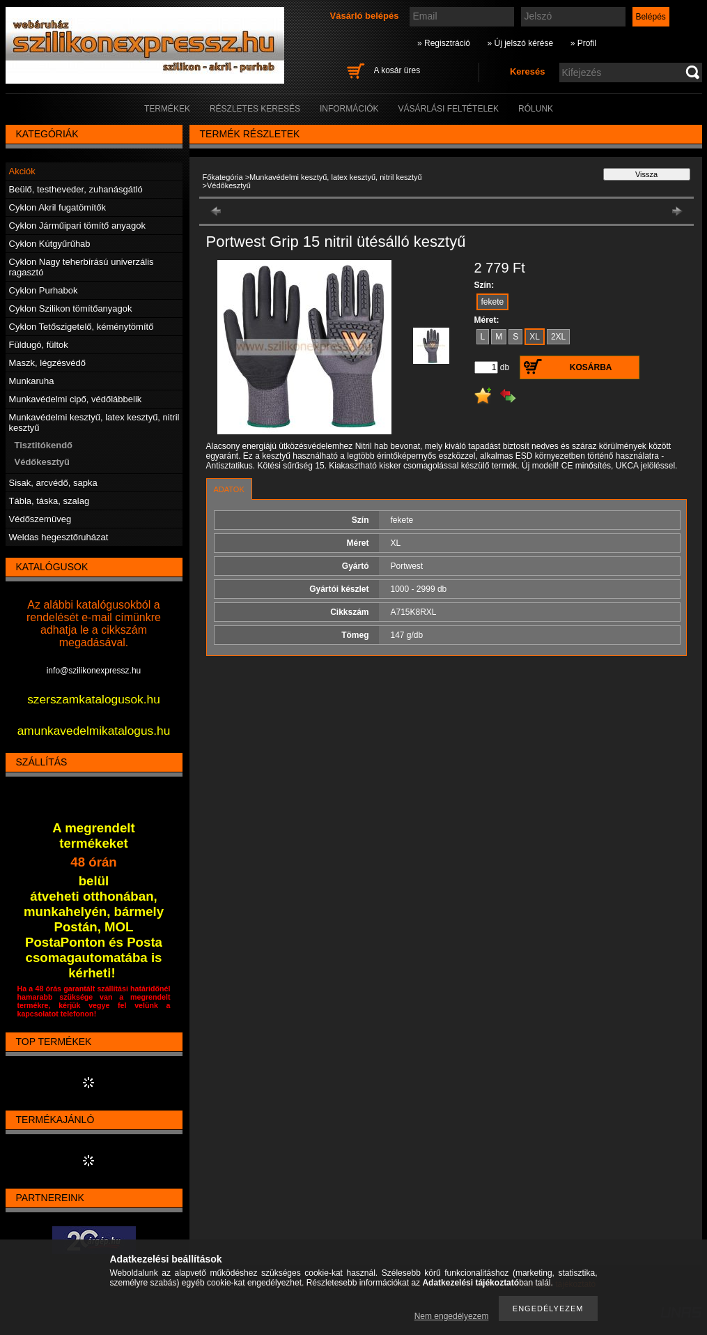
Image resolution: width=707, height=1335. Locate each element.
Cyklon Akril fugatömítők (57, 207)
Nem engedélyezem (451, 1316)
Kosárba (591, 367)
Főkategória (223, 177)
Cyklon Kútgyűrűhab (50, 243)
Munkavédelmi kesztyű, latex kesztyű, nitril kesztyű (335, 177)
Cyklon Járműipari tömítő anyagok (77, 225)
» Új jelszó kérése (520, 43)
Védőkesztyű (42, 462)
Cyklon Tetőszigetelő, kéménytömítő (81, 326)
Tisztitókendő (44, 445)
